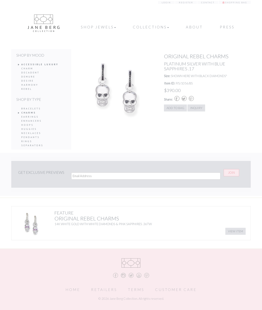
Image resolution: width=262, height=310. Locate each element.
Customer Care (176, 289)
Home (73, 289)
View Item (235, 231)
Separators (32, 145)
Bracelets (31, 108)
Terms (136, 289)
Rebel (26, 88)
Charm (27, 68)
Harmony (29, 84)
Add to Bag (175, 108)
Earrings (30, 116)
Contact (208, 2)
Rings (26, 141)
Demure (28, 76)
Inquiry (196, 108)
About (194, 27)
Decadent (30, 72)
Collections (151, 27)
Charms (28, 112)
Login (166, 2)
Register (186, 2)
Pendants (30, 137)
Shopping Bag (236, 2)
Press (227, 27)
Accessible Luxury (39, 64)
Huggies (29, 128)
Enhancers (31, 120)
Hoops (27, 124)
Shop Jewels (98, 27)
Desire (27, 80)
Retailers (104, 289)
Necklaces (31, 133)
